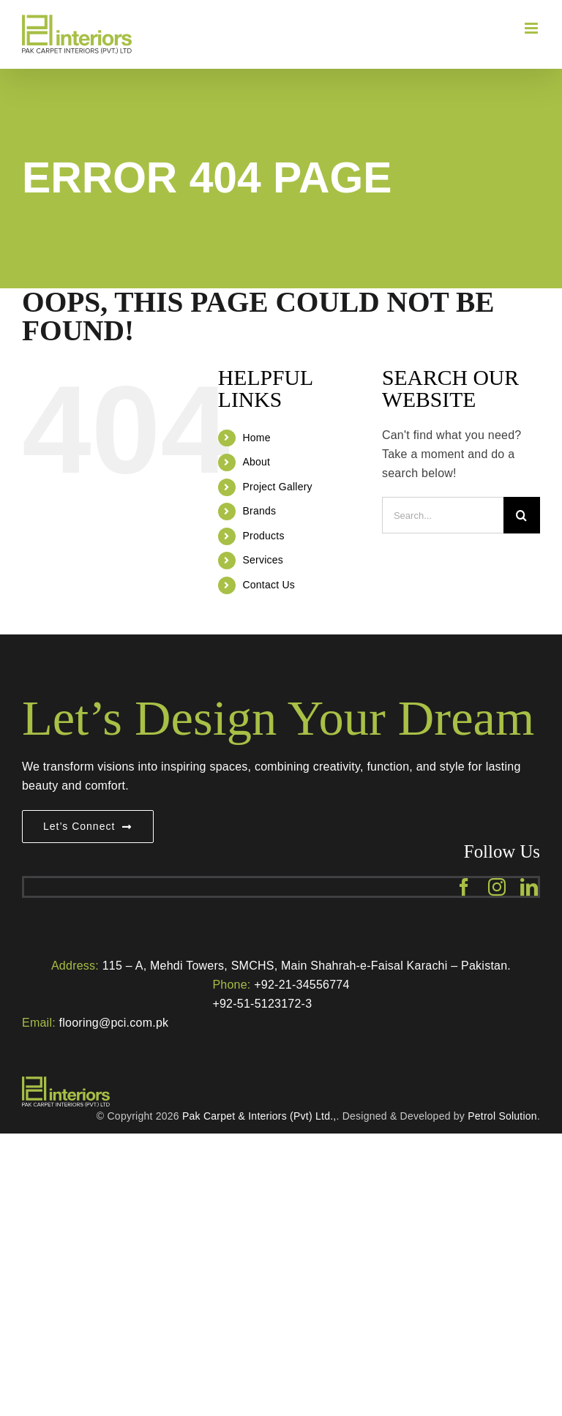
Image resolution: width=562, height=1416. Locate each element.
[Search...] (442, 515)
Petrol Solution (502, 1116)
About (256, 462)
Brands (259, 511)
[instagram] (497, 887)
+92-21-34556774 (301, 984)
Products (263, 536)
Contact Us (268, 585)
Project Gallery (277, 486)
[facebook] (464, 887)
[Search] (521, 515)
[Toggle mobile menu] (532, 28)
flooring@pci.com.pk (114, 1022)
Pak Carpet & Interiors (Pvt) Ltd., (259, 1116)
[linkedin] (529, 887)
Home (256, 437)
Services (262, 560)
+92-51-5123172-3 (262, 1003)
